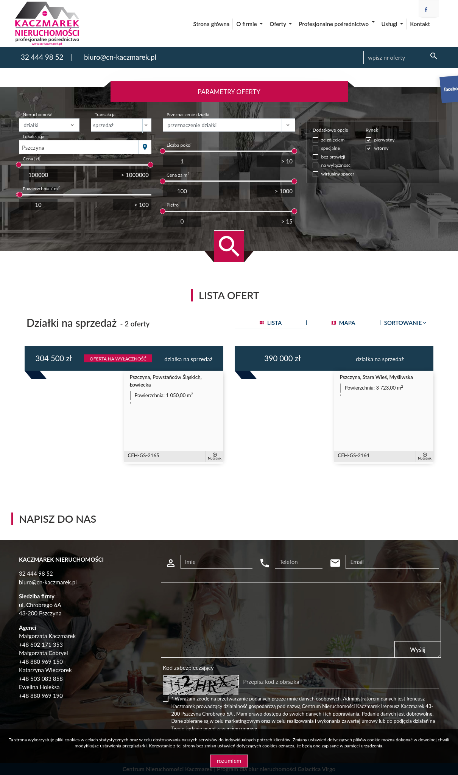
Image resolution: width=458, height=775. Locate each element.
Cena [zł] (32, 159)
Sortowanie (406, 322)
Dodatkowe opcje (330, 130)
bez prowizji (333, 157)
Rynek (372, 130)
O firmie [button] (247, 23)
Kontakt (420, 23)
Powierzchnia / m (41, 188)
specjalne (330, 148)
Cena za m (178, 175)
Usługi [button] (390, 23)
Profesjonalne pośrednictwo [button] (334, 23)
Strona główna (211, 23)
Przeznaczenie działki (188, 114)
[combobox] (79, 147)
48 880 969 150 (42, 661)
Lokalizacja (33, 136)
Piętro (173, 205)
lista (271, 322)
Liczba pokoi (179, 145)
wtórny (381, 148)
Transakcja (105, 114)
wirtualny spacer (337, 174)
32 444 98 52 (42, 57)
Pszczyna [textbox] (33, 147)
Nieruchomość (37, 114)
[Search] (401, 58)
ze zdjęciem (333, 140)
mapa (343, 322)
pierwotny (384, 140)
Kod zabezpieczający (188, 667)
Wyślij (417, 649)
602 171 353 (46, 644)
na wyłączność (336, 165)
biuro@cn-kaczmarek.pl (120, 57)
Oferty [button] (278, 23)
